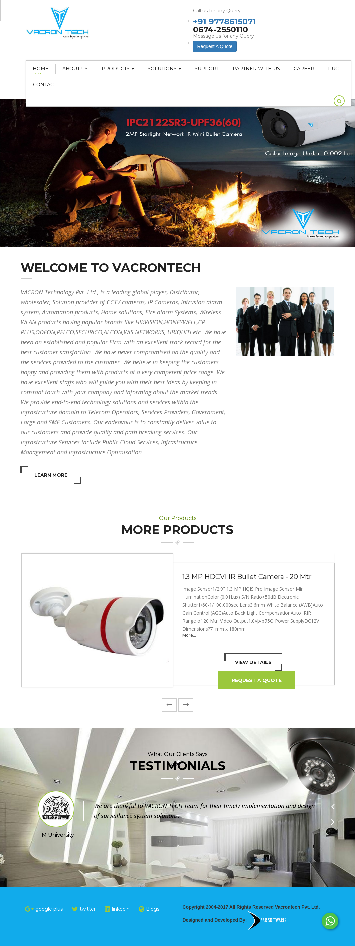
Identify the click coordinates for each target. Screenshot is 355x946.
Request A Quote (257, 680)
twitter (84, 909)
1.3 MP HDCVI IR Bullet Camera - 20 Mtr (247, 577)
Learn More (50, 475)
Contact (44, 85)
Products (118, 69)
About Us (75, 69)
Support (207, 69)
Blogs (149, 909)
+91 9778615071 (224, 20)
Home (41, 69)
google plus (44, 909)
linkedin (117, 909)
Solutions (164, 69)
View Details (253, 662)
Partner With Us (256, 69)
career (304, 69)
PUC (333, 69)
